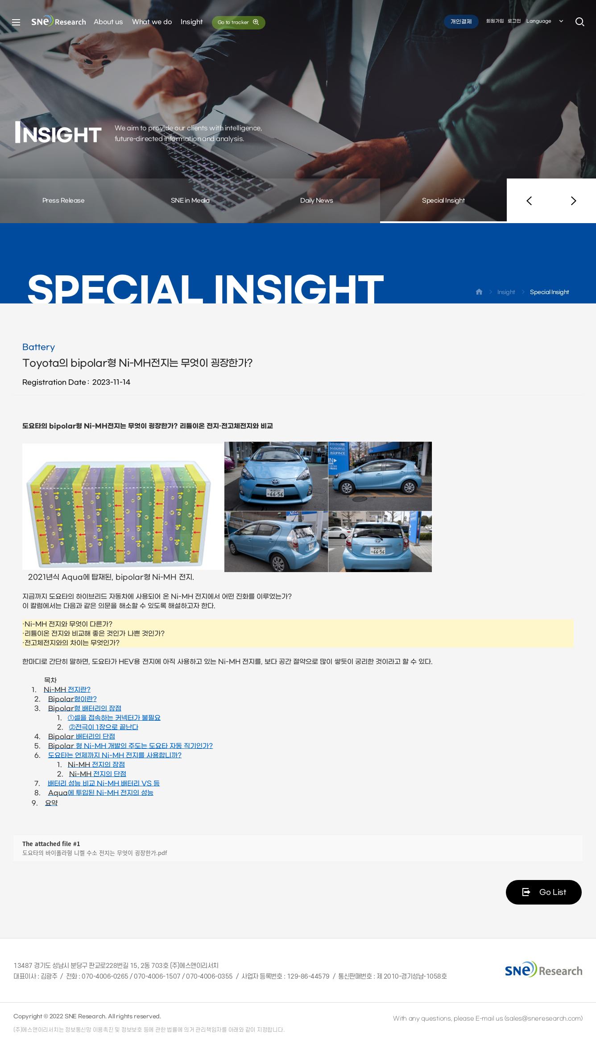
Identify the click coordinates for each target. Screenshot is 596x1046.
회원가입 (495, 21)
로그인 (514, 21)
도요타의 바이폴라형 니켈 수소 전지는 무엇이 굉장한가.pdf (94, 852)
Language (545, 22)
